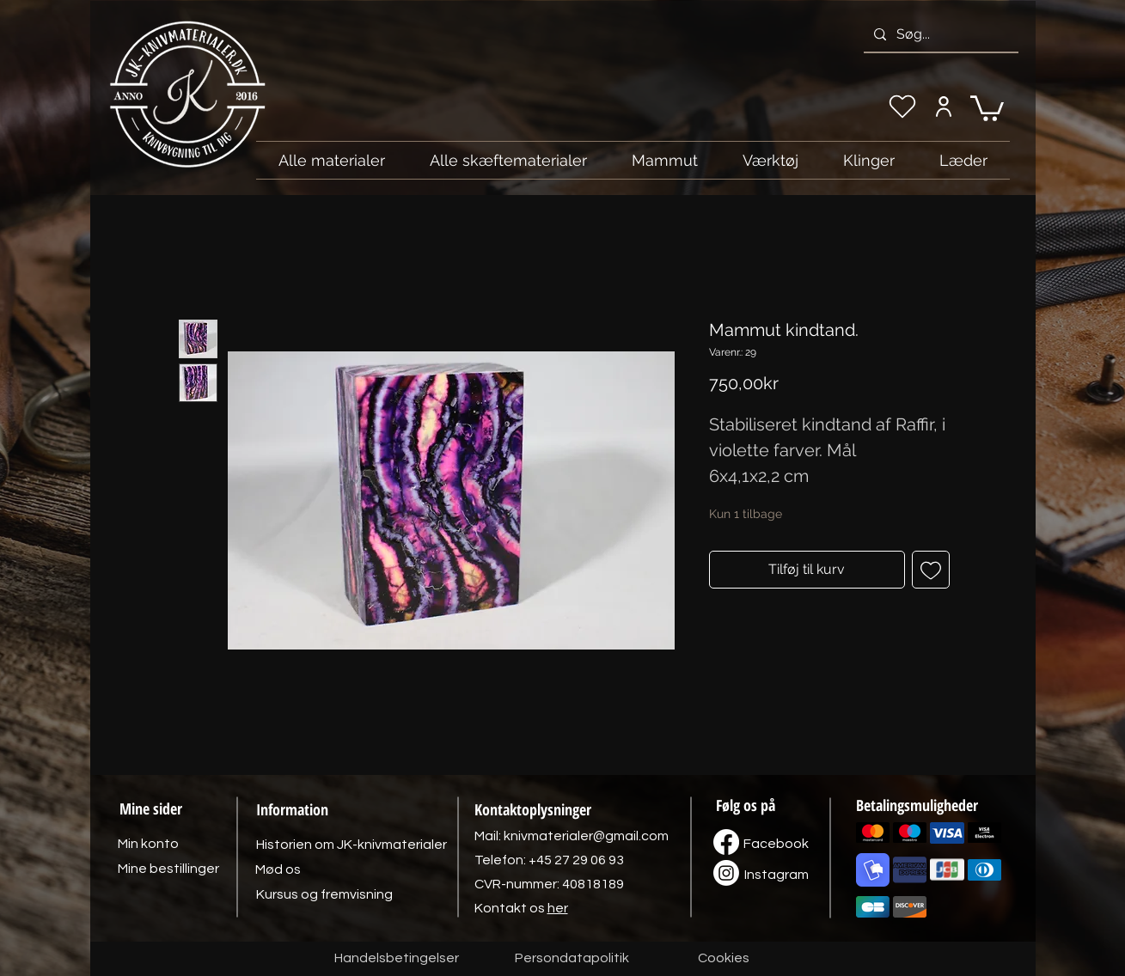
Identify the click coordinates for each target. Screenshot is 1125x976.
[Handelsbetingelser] (396, 959)
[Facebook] (776, 844)
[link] (987, 107)
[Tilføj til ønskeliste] (931, 570)
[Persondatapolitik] (572, 959)
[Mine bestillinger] (168, 868)
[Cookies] (724, 959)
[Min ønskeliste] (902, 106)
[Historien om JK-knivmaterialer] (351, 844)
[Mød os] (278, 869)
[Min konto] (944, 106)
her (557, 908)
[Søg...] (939, 34)
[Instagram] (777, 874)
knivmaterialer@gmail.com (586, 836)
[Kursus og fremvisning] (324, 894)
